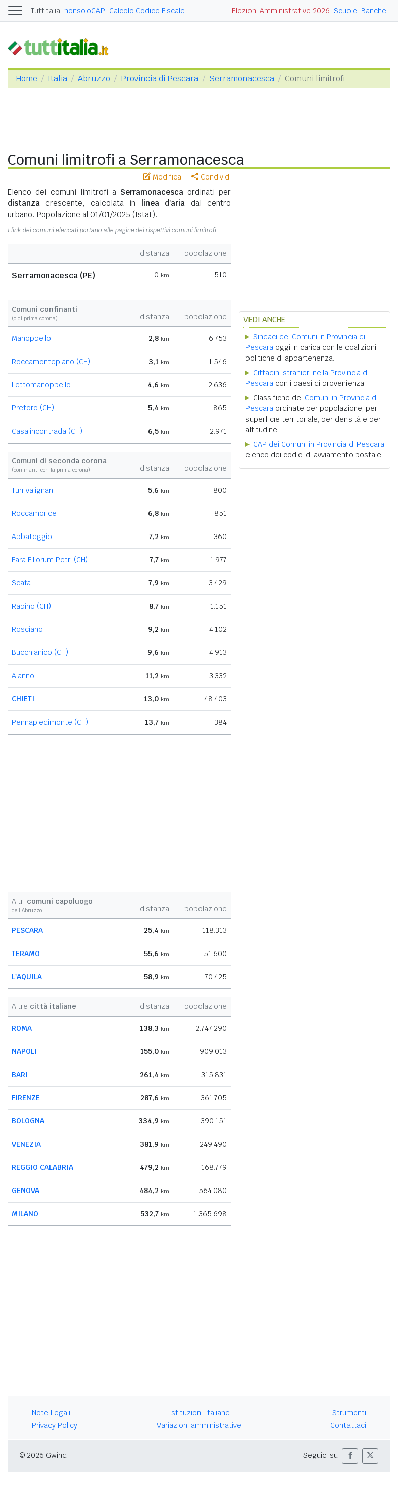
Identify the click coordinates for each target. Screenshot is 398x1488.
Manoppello (31, 338)
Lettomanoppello (41, 384)
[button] (350, 1456)
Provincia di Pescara (159, 78)
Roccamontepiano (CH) (51, 361)
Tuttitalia (45, 10)
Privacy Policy (54, 1425)
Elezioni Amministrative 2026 (281, 10)
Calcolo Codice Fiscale (147, 10)
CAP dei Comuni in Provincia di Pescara (318, 444)
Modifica (162, 177)
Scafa (21, 582)
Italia (57, 78)
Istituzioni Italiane (199, 1412)
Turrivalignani (33, 490)
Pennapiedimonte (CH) (50, 722)
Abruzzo (94, 78)
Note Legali (51, 1412)
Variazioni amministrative (199, 1425)
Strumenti (349, 1412)
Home (26, 78)
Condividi (211, 177)
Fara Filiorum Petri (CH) (50, 559)
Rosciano (27, 629)
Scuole (345, 10)
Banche (373, 10)
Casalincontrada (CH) (47, 431)
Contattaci (348, 1425)
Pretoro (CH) (33, 407)
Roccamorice (34, 513)
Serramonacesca (241, 78)
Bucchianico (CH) (40, 652)
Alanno (23, 675)
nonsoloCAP (84, 10)
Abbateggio (32, 536)
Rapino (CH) (31, 606)
